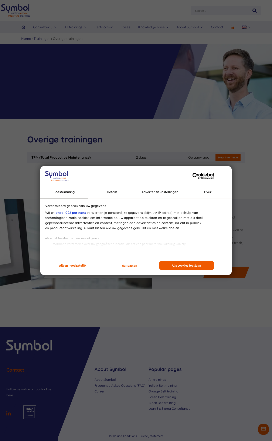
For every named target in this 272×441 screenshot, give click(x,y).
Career (100, 391)
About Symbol (188, 27)
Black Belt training (162, 403)
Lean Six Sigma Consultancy (169, 409)
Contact (217, 27)
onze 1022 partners (71, 212)
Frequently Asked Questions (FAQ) (120, 386)
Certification (104, 27)
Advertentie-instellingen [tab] (160, 192)
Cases (125, 27)
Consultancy (42, 27)
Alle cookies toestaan (186, 265)
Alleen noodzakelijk (72, 265)
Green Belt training (162, 397)
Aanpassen (129, 265)
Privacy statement (151, 436)
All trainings (73, 27)
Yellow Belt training (163, 386)
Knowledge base (151, 27)
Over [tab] (207, 192)
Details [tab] (112, 192)
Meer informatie (228, 157)
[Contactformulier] (263, 429)
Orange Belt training (163, 391)
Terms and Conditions (123, 436)
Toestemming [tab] (64, 192)
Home (26, 38)
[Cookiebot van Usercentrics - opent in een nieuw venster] (195, 176)
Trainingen (42, 38)
